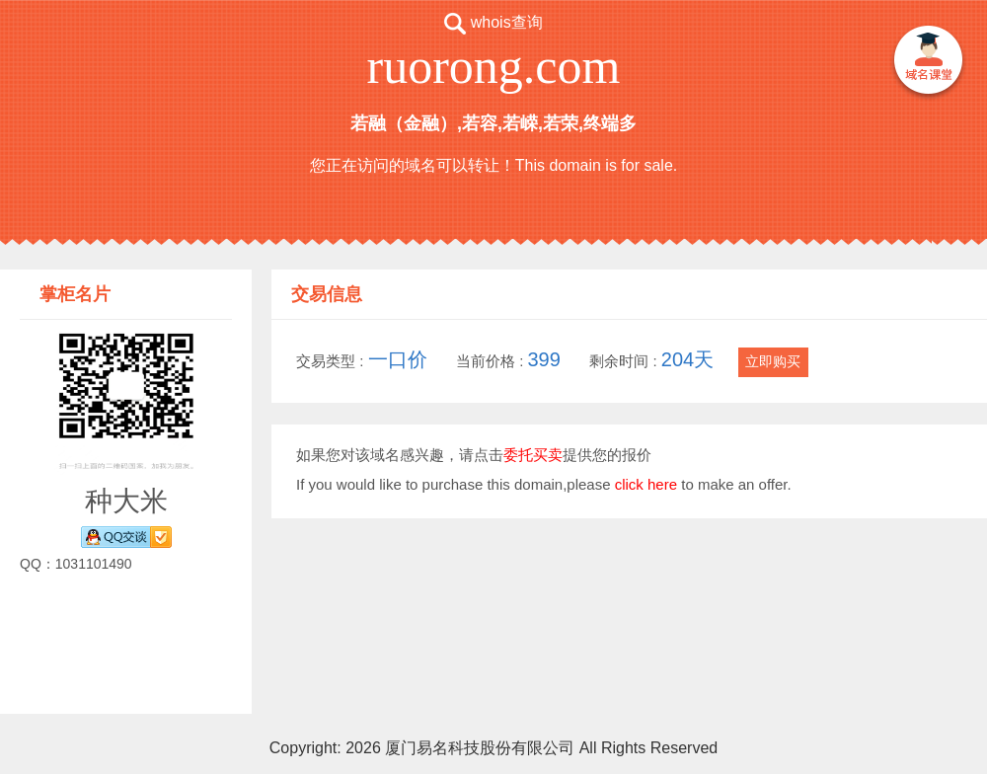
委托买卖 (533, 454)
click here (646, 484)
